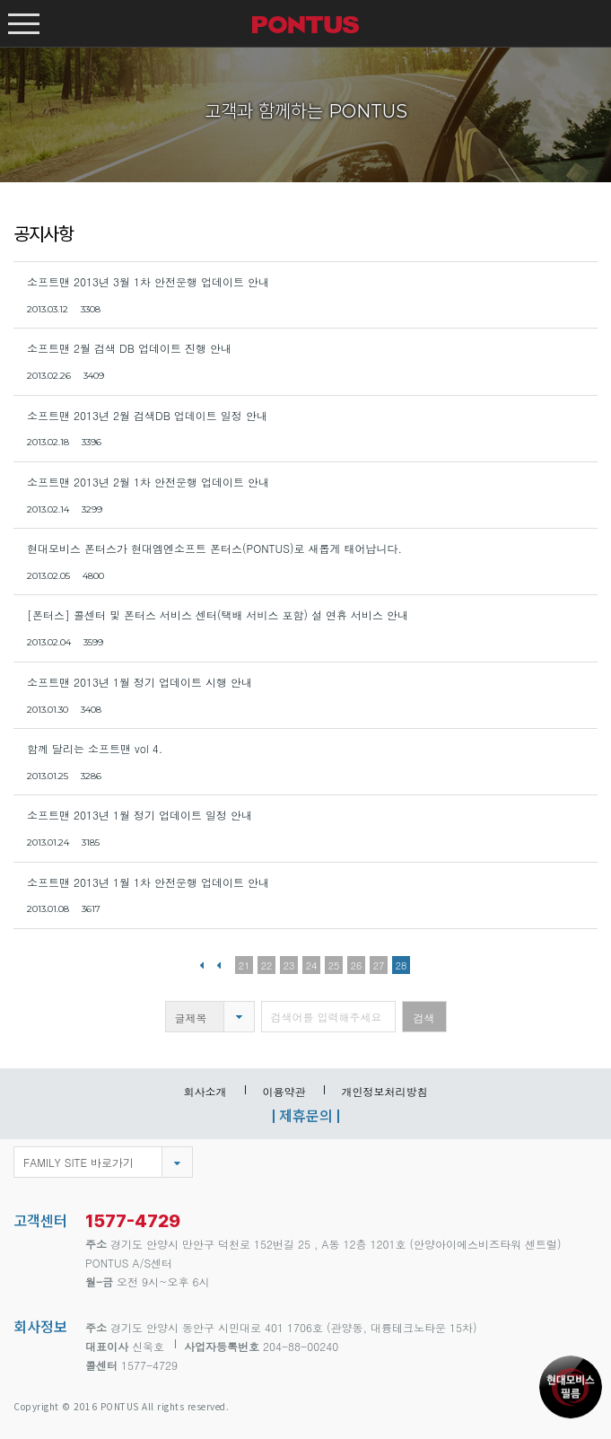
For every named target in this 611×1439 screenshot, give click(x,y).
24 (312, 965)
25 (334, 965)
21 (244, 965)
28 (401, 965)
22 (267, 965)
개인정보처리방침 (385, 1091)
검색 (424, 1017)
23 (289, 965)
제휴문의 (306, 1115)
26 (356, 965)
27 (379, 965)
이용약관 (284, 1091)
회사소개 (205, 1091)
